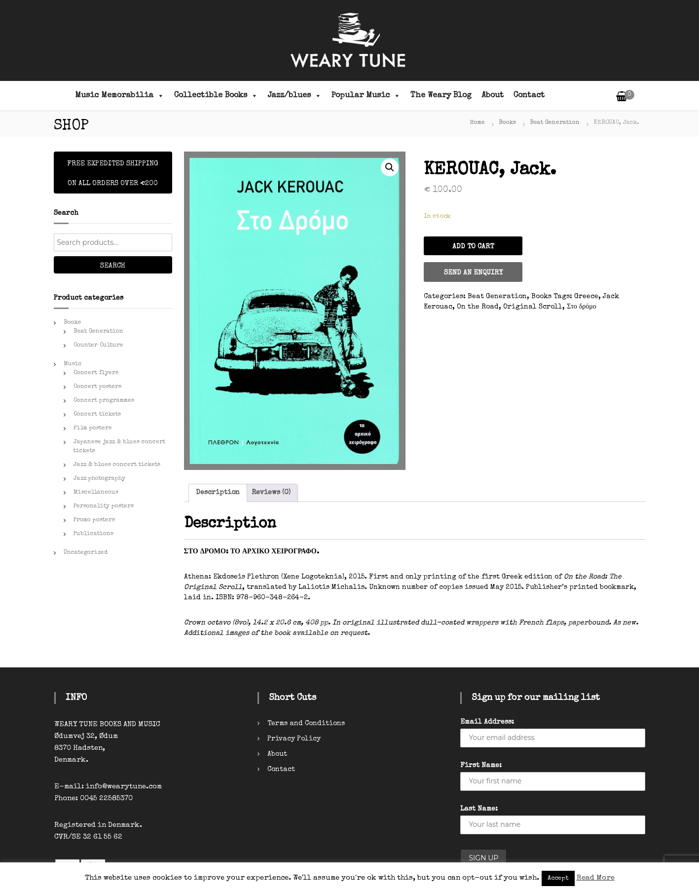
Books (507, 123)
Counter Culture (98, 346)
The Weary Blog (441, 96)
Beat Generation (555, 123)
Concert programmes (104, 401)
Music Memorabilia (119, 96)
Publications (93, 534)
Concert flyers (96, 373)
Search (112, 266)
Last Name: (479, 809)
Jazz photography (99, 479)
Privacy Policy (294, 739)
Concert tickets (97, 415)
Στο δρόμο (581, 307)
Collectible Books (216, 96)
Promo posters (94, 520)
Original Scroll (532, 307)
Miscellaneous (96, 493)
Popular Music (366, 96)
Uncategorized (86, 553)
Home (477, 123)
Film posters (92, 428)
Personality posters (104, 506)
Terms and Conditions (306, 723)
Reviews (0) (271, 492)
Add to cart (473, 246)
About (492, 96)
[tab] (217, 493)
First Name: (481, 765)
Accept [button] (558, 878)
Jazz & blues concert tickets (117, 465)
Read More (596, 878)
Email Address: (487, 722)
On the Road (478, 307)
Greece (586, 296)
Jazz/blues (295, 96)
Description (218, 492)
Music (73, 364)
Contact (529, 96)
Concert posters (97, 387)
